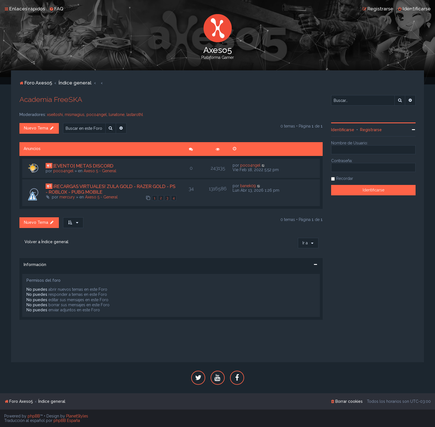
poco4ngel (96, 114)
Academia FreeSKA (50, 99)
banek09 (248, 186)
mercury (67, 197)
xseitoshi (55, 114)
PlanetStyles (77, 416)
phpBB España (66, 420)
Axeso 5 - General (100, 171)
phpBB (34, 416)
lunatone (116, 114)
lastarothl (134, 114)
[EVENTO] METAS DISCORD (83, 166)
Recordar (344, 178)
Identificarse (342, 130)
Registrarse (371, 130)
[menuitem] (56, 9)
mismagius (74, 114)
